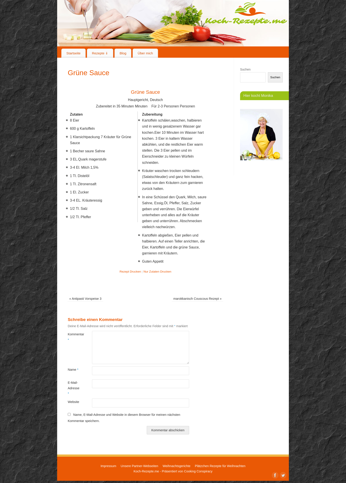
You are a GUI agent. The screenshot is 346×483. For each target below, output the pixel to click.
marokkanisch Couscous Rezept (197, 298)
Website (73, 402)
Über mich (145, 53)
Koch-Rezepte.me (246, 13)
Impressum (108, 466)
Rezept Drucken (130, 271)
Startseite (73, 53)
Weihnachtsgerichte (176, 466)
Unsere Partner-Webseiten (139, 466)
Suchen (245, 69)
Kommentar (74, 336)
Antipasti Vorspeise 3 (85, 298)
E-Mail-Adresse (73, 388)
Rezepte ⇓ (100, 53)
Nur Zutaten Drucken (157, 271)
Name (73, 369)
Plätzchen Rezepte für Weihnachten (220, 466)
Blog (123, 53)
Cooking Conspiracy (198, 471)
